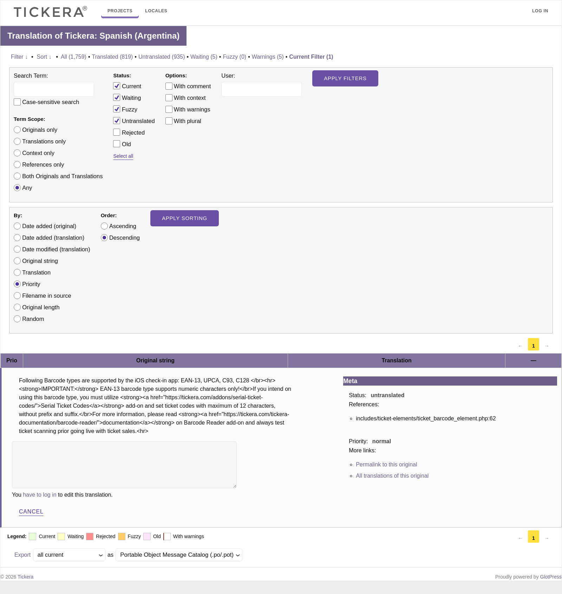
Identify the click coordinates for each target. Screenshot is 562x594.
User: (228, 75)
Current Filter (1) (311, 57)
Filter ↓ (19, 57)
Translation (36, 272)
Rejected (129, 132)
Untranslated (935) (161, 57)
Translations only (44, 141)
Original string (40, 261)
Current (127, 85)
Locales (156, 10)
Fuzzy (125, 108)
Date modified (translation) (56, 249)
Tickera (25, 577)
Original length (40, 307)
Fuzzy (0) (234, 57)
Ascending (122, 226)
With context (190, 98)
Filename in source (46, 295)
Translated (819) (112, 57)
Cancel (31, 512)
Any (27, 188)
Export (22, 555)
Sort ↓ (44, 57)
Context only (38, 153)
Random (33, 319)
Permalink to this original (386, 464)
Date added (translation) (53, 237)
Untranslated (134, 120)
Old (122, 143)
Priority (31, 284)
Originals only (39, 130)
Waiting (127, 97)
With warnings (192, 109)
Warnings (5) (268, 57)
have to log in (39, 495)
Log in (540, 10)
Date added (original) (49, 226)
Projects (119, 10)
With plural (187, 121)
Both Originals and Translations (62, 176)
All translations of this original (392, 476)
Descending (124, 237)
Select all (123, 156)
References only (43, 164)
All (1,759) (73, 57)
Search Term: (31, 75)
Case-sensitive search (50, 102)
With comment (192, 86)
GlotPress (551, 577)
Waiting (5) (203, 57)
